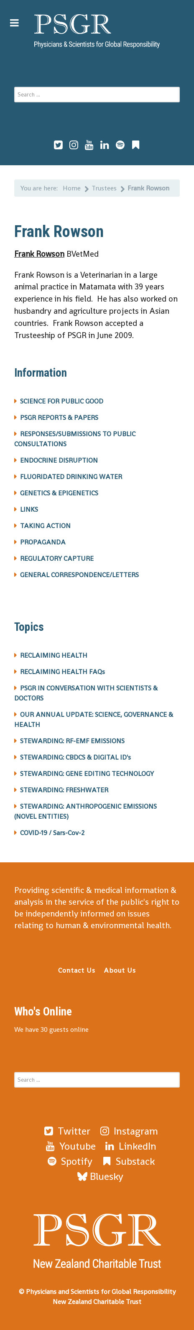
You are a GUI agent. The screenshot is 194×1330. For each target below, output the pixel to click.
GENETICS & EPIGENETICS (59, 493)
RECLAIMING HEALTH (53, 655)
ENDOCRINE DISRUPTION (59, 460)
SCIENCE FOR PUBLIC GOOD (61, 401)
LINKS (29, 509)
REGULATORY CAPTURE (57, 558)
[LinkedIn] (130, 1146)
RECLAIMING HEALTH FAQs (62, 671)
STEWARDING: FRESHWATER (64, 790)
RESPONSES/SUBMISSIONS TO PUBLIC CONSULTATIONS (74, 438)
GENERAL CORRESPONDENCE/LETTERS (79, 574)
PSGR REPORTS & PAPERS (59, 417)
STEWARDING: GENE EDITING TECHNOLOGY (87, 773)
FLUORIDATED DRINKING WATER (71, 476)
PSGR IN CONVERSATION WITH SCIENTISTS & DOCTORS (86, 693)
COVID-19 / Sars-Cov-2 (52, 832)
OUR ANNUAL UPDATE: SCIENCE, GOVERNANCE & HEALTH (93, 719)
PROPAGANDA (43, 542)
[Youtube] (70, 1146)
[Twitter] (66, 1130)
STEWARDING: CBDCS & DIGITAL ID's (75, 757)
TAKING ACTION (45, 525)
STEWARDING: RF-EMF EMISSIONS (72, 741)
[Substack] (127, 1161)
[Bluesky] (100, 1176)
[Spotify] (69, 1161)
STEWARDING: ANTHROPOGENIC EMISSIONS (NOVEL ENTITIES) (85, 811)
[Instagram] (128, 1130)
